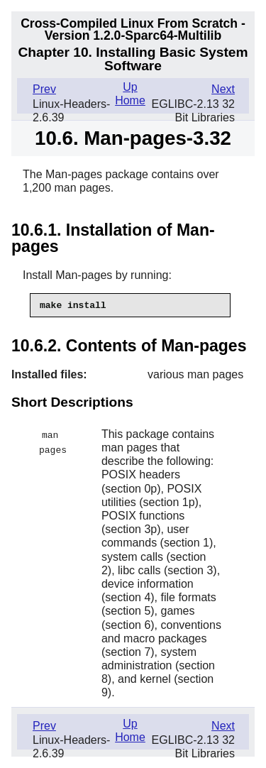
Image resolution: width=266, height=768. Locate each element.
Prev (44, 89)
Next (223, 89)
